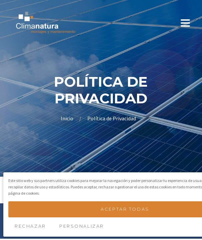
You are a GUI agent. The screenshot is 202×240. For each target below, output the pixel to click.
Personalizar (81, 226)
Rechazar (30, 226)
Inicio (67, 118)
